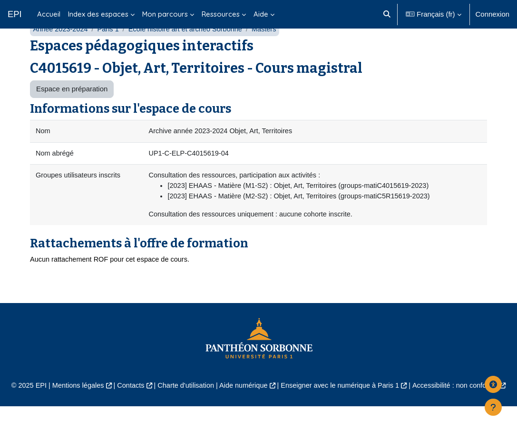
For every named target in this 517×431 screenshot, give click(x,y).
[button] (387, 14)
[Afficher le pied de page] (493, 407)
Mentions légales (73, 410)
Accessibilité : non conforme (461, 410)
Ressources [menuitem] (221, 14)
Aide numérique (243, 410)
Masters (270, 51)
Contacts (127, 410)
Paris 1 (110, 51)
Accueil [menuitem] (48, 14)
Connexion (492, 14)
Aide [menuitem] (261, 14)
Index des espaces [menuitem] (98, 14)
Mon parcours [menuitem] (165, 14)
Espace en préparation (71, 112)
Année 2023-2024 (61, 51)
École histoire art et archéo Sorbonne (189, 51)
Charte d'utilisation (184, 410)
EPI (15, 14)
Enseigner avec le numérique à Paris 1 (343, 410)
